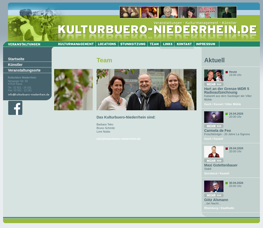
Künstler (15, 65)
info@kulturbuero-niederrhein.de (118, 138)
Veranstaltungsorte (24, 70)
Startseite (16, 59)
